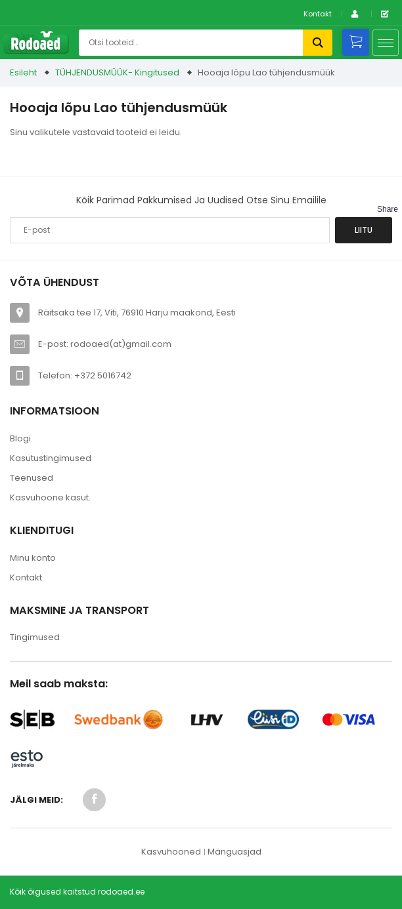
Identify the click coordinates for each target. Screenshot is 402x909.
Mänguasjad (234, 851)
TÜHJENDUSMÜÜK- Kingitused (117, 72)
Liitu (363, 229)
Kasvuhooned (171, 851)
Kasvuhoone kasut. (50, 497)
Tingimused (35, 637)
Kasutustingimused (50, 458)
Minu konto (33, 558)
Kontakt (317, 14)
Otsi (317, 43)
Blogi (20, 438)
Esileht (23, 72)
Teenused (31, 478)
